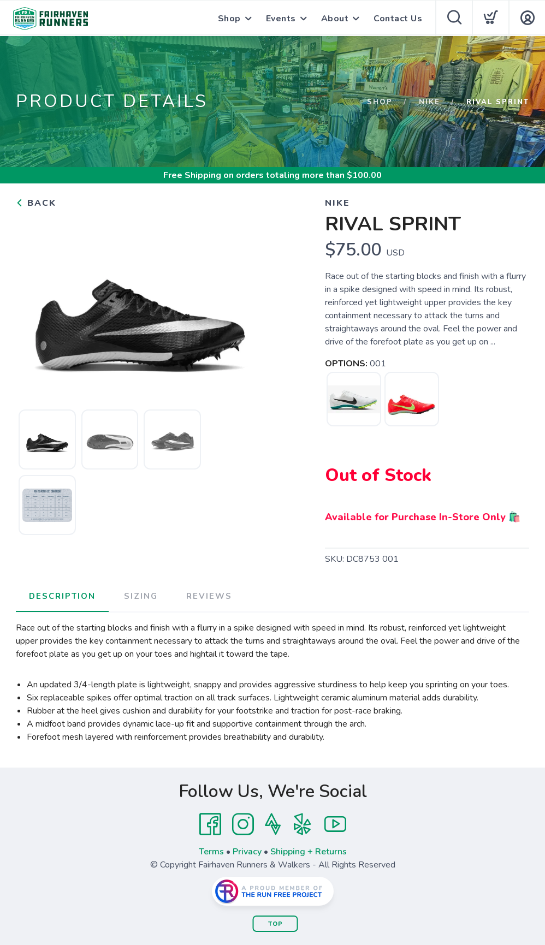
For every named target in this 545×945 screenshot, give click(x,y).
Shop (229, 19)
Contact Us (398, 19)
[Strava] (272, 824)
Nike (429, 102)
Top (275, 924)
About (335, 19)
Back (36, 203)
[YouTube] (335, 824)
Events (281, 19)
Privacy (247, 852)
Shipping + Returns (308, 852)
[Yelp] (302, 824)
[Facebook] (210, 824)
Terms (211, 852)
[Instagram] (243, 824)
